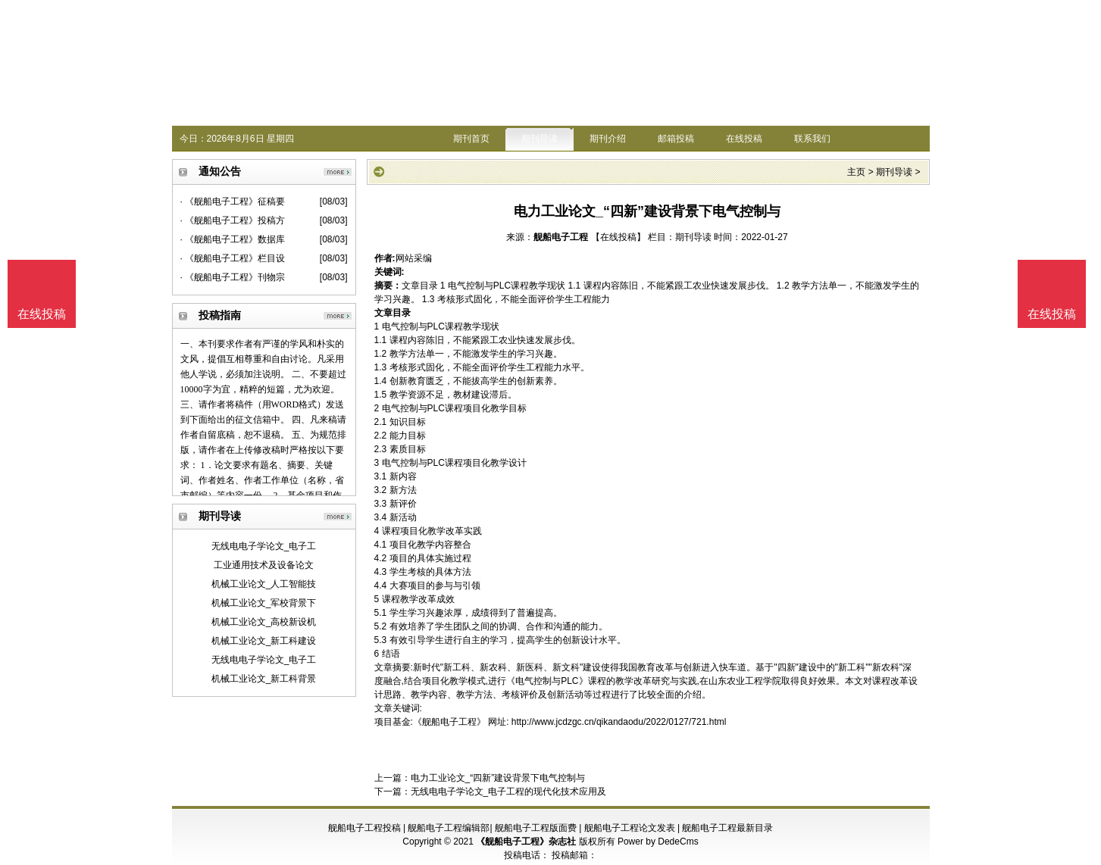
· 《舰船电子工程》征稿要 (233, 201)
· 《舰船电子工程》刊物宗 (233, 277)
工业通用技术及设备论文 (264, 565)
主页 (856, 172)
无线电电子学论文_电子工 (264, 546)
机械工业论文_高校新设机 (264, 622)
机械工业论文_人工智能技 (264, 584)
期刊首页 (471, 138)
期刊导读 (539, 138)
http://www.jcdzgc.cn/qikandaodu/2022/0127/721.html (619, 722)
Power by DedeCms (658, 841)
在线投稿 (744, 138)
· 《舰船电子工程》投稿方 (233, 220)
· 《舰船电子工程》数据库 (233, 239)
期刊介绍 (608, 138)
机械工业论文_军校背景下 (264, 603)
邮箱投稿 (676, 138)
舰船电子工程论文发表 (629, 828)
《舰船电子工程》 (449, 722)
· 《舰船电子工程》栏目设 (233, 258)
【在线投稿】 (618, 237)
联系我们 (812, 138)
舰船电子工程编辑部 (449, 828)
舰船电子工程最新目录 (727, 828)
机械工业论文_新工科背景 (264, 678)
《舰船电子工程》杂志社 (526, 841)
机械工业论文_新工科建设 (264, 640)
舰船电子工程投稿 (364, 828)
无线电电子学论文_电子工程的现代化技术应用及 (509, 791)
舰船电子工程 (560, 237)
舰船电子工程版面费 (536, 828)
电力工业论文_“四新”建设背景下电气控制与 (498, 778)
